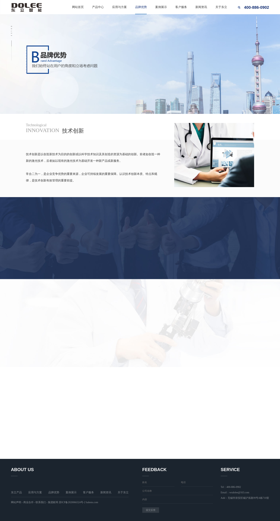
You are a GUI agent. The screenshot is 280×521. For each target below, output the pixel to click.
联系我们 (41, 502)
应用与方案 (119, 7)
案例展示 (161, 7)
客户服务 (181, 7)
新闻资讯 (201, 7)
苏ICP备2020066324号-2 (72, 502)
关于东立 (221, 7)
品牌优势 (141, 7)
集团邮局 (53, 502)
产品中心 (98, 7)
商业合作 (28, 502)
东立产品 (16, 492)
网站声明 (16, 502)
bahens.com (92, 502)
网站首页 (78, 7)
